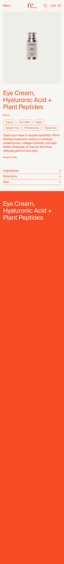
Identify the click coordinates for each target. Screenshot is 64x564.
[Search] (45, 6)
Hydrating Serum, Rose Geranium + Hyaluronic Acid (29, 385)
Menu (7, 6)
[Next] (57, 350)
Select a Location (26, 283)
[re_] (32, 5)
